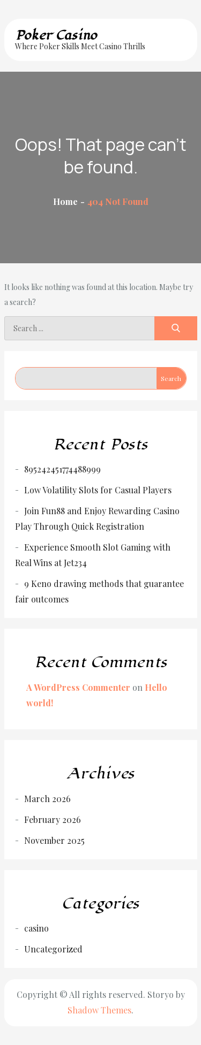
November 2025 (54, 840)
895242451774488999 (62, 469)
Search (171, 378)
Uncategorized (53, 949)
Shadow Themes (99, 1010)
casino (36, 928)
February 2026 (52, 819)
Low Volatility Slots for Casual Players (98, 489)
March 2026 (47, 798)
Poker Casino (56, 35)
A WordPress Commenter (78, 687)
